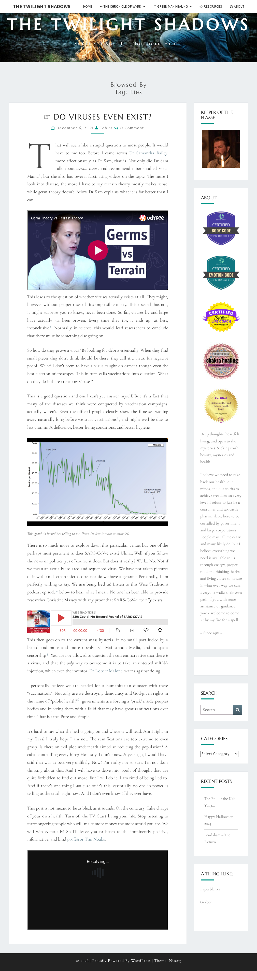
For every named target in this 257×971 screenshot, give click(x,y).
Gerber (206, 902)
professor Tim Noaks (86, 839)
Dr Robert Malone (105, 671)
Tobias (106, 128)
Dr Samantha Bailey (148, 153)
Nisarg (175, 960)
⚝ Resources (210, 6)
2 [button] (50, 326)
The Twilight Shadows (41, 6)
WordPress (141, 960)
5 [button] (47, 654)
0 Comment (132, 128)
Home (87, 6)
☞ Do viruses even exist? (98, 117)
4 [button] (57, 591)
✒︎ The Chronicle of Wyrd (120, 6)
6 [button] (78, 700)
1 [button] (39, 175)
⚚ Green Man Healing (170, 6)
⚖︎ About (237, 6)
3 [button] (117, 418)
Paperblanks (210, 889)
